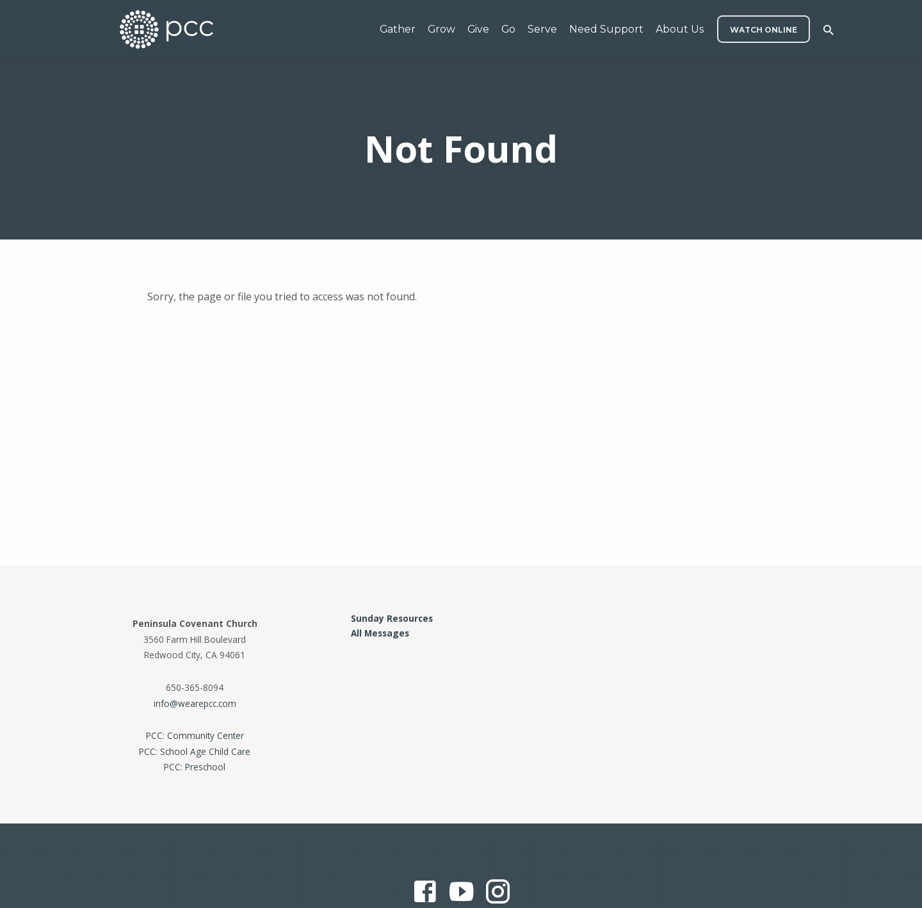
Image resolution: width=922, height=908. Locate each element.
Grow (441, 29)
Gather (398, 29)
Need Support (606, 29)
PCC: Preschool (194, 767)
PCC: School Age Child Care (194, 751)
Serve (542, 29)
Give (478, 29)
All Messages (380, 633)
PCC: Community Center (195, 735)
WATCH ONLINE (763, 30)
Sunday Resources (392, 618)
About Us (680, 29)
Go (508, 29)
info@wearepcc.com (195, 703)
